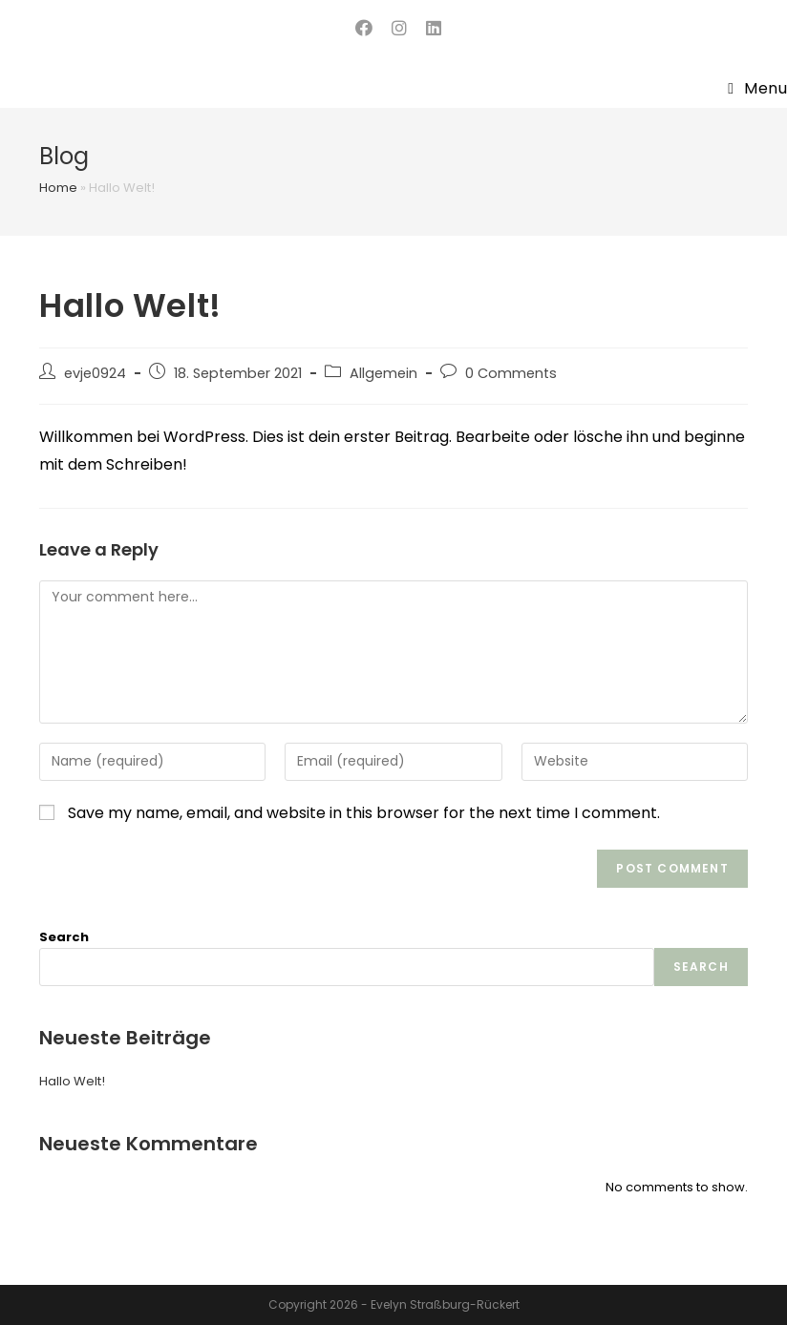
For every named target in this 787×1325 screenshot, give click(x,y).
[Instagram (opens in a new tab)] (399, 28)
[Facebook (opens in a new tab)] (364, 28)
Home (58, 188)
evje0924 (95, 373)
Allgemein (383, 373)
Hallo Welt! (72, 1081)
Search (64, 937)
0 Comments (511, 373)
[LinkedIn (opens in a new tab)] (428, 28)
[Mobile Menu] (757, 88)
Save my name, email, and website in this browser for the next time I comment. (364, 813)
